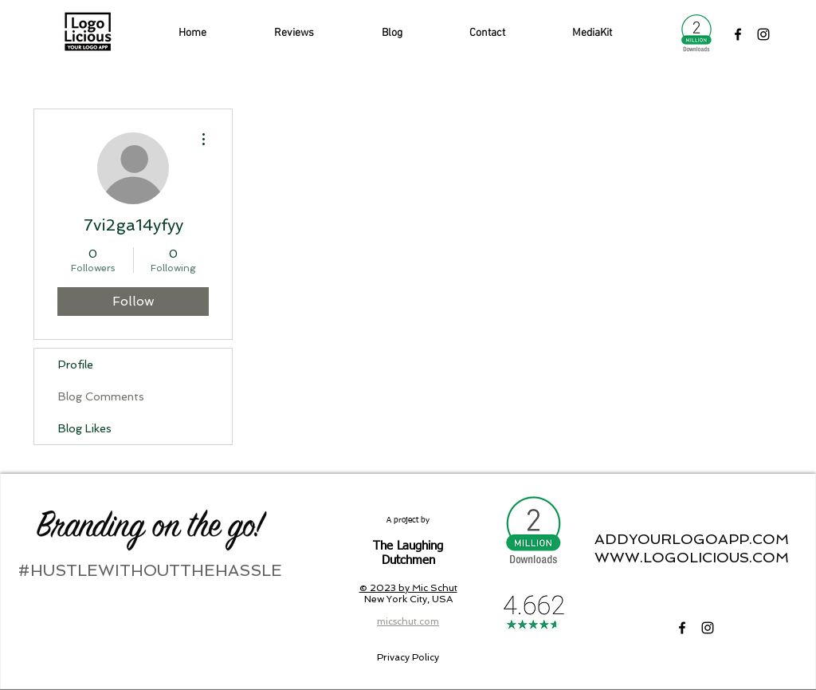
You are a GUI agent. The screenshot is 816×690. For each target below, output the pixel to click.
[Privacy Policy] (407, 657)
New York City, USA (408, 599)
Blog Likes (85, 428)
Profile (75, 364)
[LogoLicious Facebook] (738, 34)
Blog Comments (101, 396)
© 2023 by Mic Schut (408, 587)
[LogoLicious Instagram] (763, 34)
